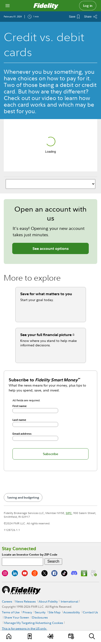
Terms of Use (11, 612)
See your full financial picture (46, 334)
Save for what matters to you (46, 293)
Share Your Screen (16, 617)
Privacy (27, 612)
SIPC (69, 513)
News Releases (25, 601)
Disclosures (40, 617)
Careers (7, 601)
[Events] (71, 636)
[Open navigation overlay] (7, 5)
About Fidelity (48, 601)
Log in (88, 6)
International (69, 601)
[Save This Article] (74, 16)
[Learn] (9, 636)
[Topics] (50, 636)
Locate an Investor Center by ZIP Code (29, 555)
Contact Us (90, 612)
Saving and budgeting (23, 497)
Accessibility (71, 612)
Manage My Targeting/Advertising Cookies (33, 623)
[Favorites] (29, 636)
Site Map (54, 612)
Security (40, 612)
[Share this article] (90, 16)
